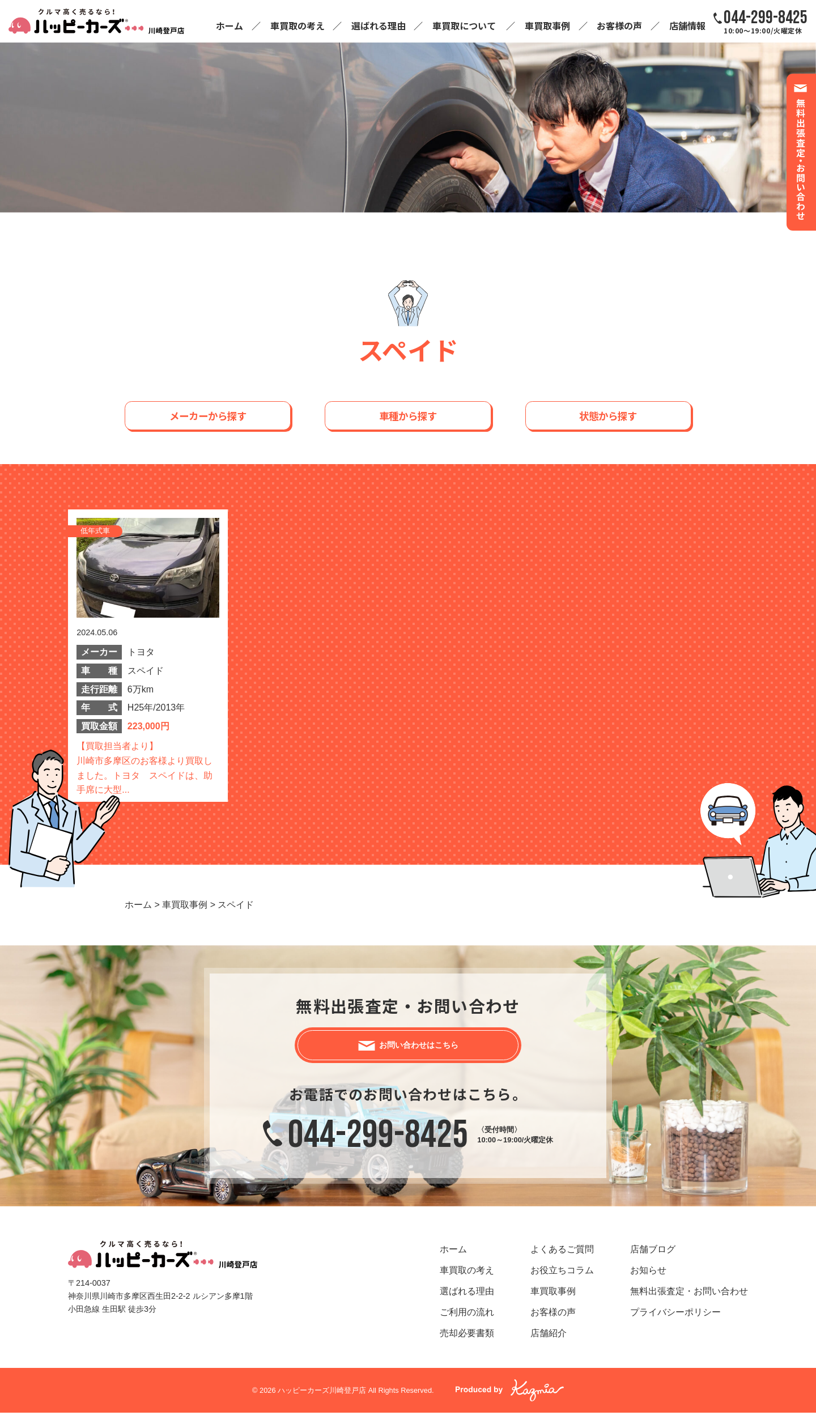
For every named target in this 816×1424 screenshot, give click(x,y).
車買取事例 (547, 25)
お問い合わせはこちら (419, 1051)
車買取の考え (297, 25)
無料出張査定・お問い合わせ (689, 1303)
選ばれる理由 (378, 25)
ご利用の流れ (467, 1324)
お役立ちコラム (562, 1282)
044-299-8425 (378, 1146)
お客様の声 (619, 25)
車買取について (464, 25)
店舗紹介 (548, 1345)
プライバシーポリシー (675, 1324)
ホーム (229, 25)
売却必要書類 (467, 1345)
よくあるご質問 (562, 1261)
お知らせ (648, 1282)
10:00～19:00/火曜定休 (766, 21)
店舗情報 (687, 25)
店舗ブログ (652, 1261)
